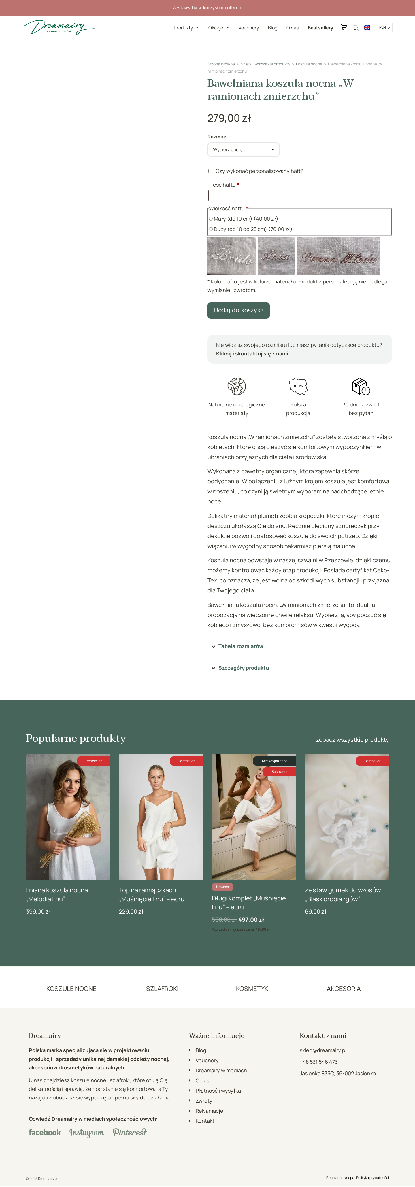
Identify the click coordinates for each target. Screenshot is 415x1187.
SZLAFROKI (162, 989)
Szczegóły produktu (243, 668)
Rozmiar (216, 136)
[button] (299, 646)
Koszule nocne (309, 64)
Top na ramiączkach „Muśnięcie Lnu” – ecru (151, 895)
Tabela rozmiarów (240, 646)
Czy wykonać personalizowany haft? (256, 170)
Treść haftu (224, 184)
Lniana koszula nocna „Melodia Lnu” (57, 895)
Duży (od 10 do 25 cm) (251, 229)
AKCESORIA (344, 989)
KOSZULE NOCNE (71, 989)
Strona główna (221, 64)
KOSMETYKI (253, 989)
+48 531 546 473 (319, 1062)
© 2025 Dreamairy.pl (42, 1179)
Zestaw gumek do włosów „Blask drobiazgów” (343, 895)
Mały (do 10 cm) (243, 218)
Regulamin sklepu (340, 1178)
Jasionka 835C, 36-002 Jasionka (338, 1073)
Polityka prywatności (372, 1178)
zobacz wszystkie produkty (352, 740)
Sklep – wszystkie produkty (265, 64)
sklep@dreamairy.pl (323, 1050)
